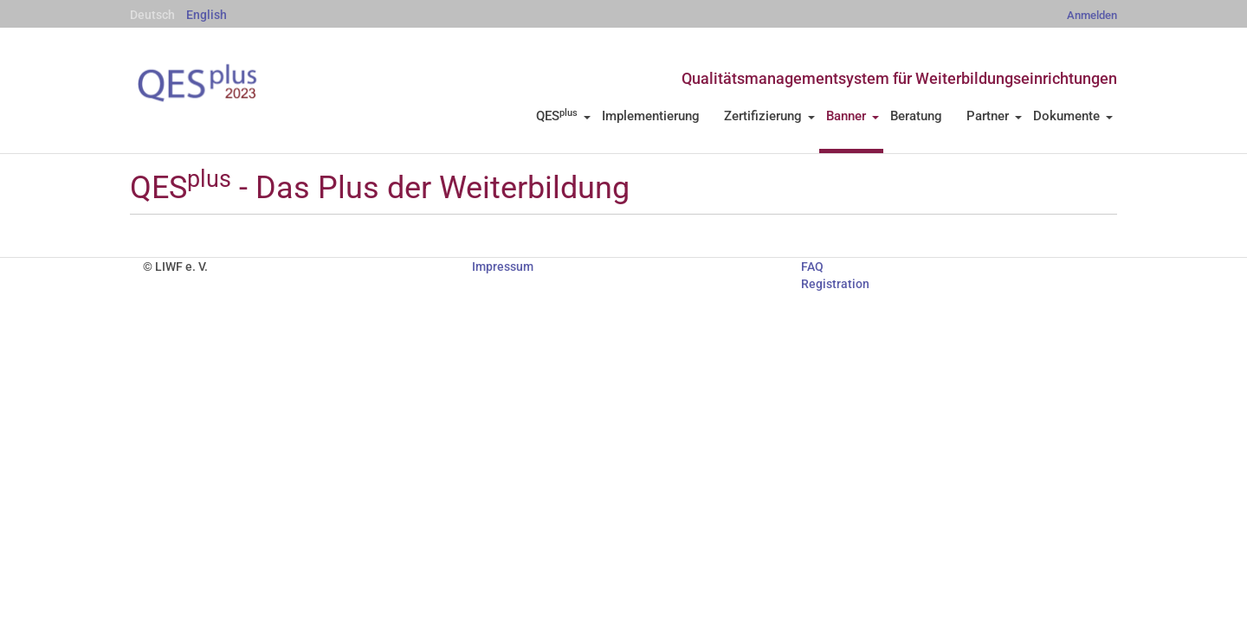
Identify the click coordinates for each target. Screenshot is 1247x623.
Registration (835, 284)
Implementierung (651, 116)
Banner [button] (852, 116)
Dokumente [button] (1073, 116)
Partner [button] (994, 116)
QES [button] (563, 116)
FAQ (812, 266)
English (206, 15)
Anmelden (1092, 15)
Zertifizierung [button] (769, 116)
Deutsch (152, 15)
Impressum (502, 266)
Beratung (916, 116)
